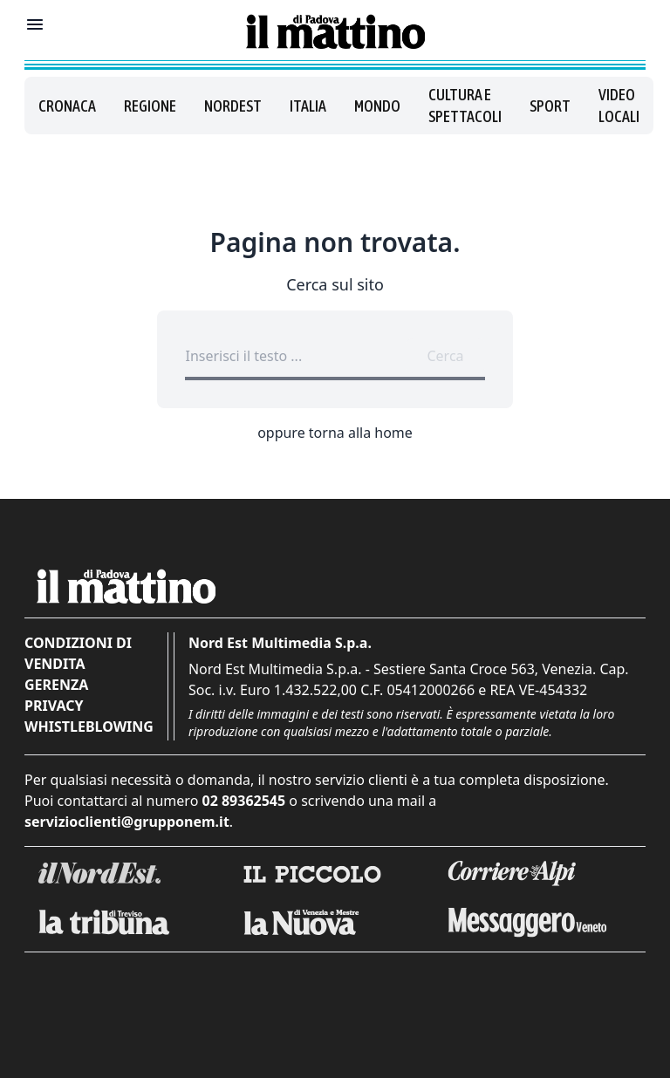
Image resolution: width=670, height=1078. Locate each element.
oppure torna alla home (335, 432)
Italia (308, 106)
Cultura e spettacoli (465, 105)
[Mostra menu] (34, 24)
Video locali (618, 105)
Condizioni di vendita (78, 653)
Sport (550, 106)
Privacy (53, 705)
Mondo (377, 106)
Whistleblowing (89, 726)
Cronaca (67, 106)
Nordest (233, 106)
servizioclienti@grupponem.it (126, 821)
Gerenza (56, 684)
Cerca (445, 355)
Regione (150, 106)
